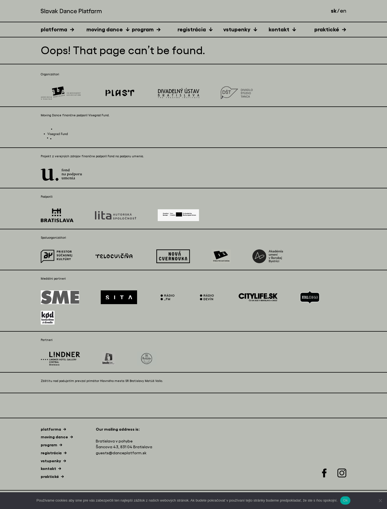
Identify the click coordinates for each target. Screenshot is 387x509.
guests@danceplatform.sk (121, 453)
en (343, 11)
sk (334, 10)
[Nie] (380, 500)
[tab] (63, 29)
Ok (345, 500)
